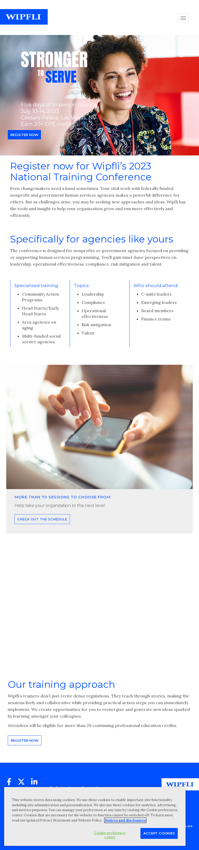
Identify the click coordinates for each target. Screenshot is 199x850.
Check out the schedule (42, 529)
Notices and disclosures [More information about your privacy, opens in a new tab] (125, 820)
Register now (24, 135)
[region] (95, 816)
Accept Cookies (159, 833)
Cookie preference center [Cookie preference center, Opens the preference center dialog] (110, 835)
